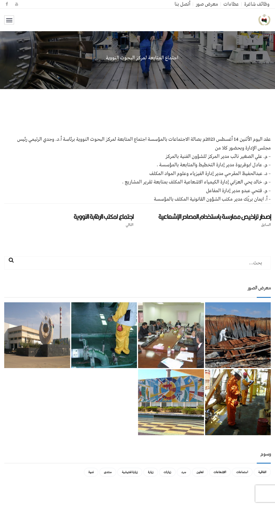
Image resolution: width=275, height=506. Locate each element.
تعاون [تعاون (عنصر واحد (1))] (199, 472)
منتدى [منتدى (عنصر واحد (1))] (108, 472)
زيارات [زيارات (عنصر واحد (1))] (167, 472)
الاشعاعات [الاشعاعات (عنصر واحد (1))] (220, 472)
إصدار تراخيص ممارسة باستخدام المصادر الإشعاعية (214, 216)
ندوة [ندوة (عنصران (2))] (91, 472)
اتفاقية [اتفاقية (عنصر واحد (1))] (262, 472)
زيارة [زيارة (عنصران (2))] (150, 472)
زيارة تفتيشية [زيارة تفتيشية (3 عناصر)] (130, 472)
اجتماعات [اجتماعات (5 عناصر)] (242, 472)
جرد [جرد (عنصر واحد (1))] (183, 472)
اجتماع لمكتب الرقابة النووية (103, 216)
